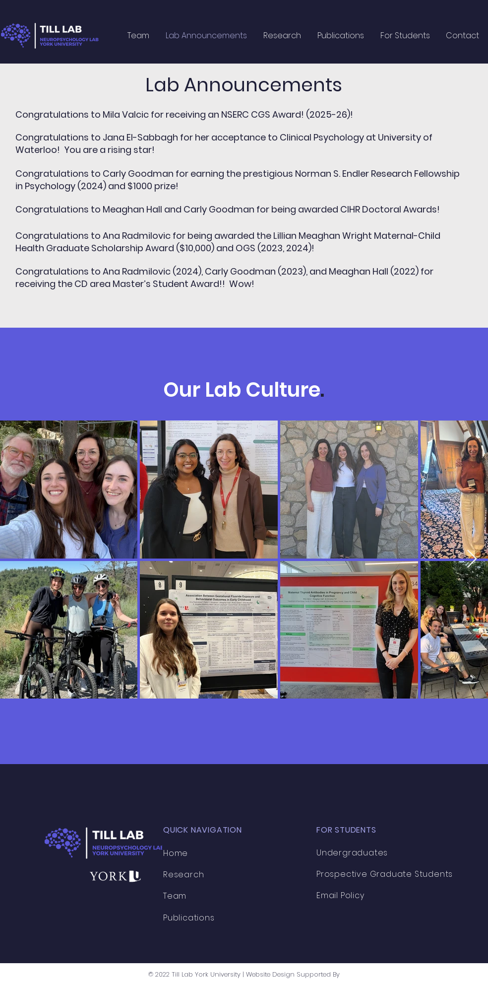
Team (174, 896)
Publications (189, 917)
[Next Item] (472, 559)
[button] (282, 35)
